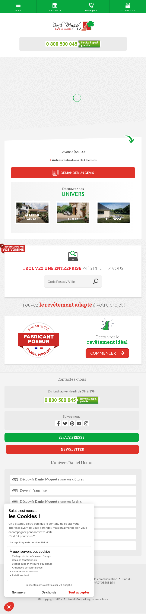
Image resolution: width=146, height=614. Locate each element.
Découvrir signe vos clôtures (52, 479)
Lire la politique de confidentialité (28, 542)
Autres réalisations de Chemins (74, 160)
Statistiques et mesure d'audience (32, 563)
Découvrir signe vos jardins (51, 501)
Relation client (20, 575)
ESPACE (72, 437)
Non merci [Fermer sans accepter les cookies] (19, 592)
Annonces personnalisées (27, 567)
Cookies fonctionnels (24, 559)
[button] (9, 607)
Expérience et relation (25, 571)
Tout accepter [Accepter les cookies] (79, 592)
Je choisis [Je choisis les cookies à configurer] (49, 592)
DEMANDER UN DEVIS (73, 172)
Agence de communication (99, 579)
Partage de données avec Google (31, 556)
